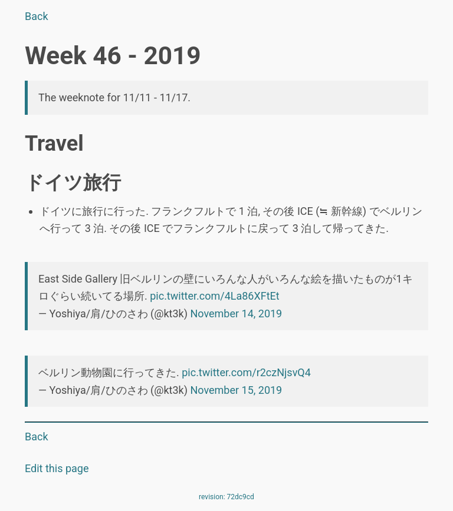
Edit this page (56, 468)
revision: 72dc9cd (226, 497)
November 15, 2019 (236, 390)
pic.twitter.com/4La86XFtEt (215, 296)
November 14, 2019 (236, 313)
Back (36, 16)
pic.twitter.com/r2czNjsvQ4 (246, 372)
